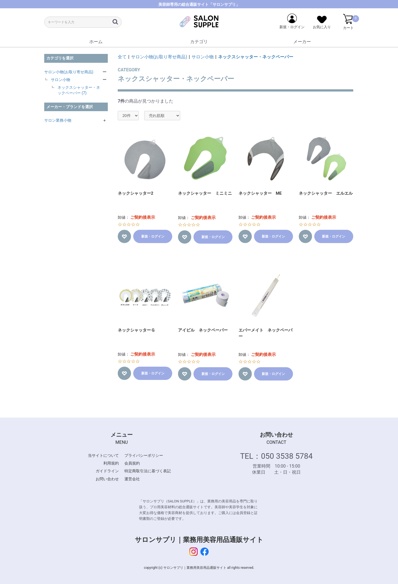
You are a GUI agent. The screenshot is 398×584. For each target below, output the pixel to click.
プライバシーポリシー (143, 455)
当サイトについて (103, 455)
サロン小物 (60, 79)
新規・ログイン (152, 236)
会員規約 (132, 463)
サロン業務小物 (57, 120)
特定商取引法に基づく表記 (147, 471)
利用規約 (111, 463)
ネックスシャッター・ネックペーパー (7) (78, 90)
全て (122, 56)
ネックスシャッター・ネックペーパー (255, 56)
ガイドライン (107, 471)
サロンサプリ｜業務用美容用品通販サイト (199, 540)
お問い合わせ (107, 479)
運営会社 (132, 479)
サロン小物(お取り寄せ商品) (68, 72)
